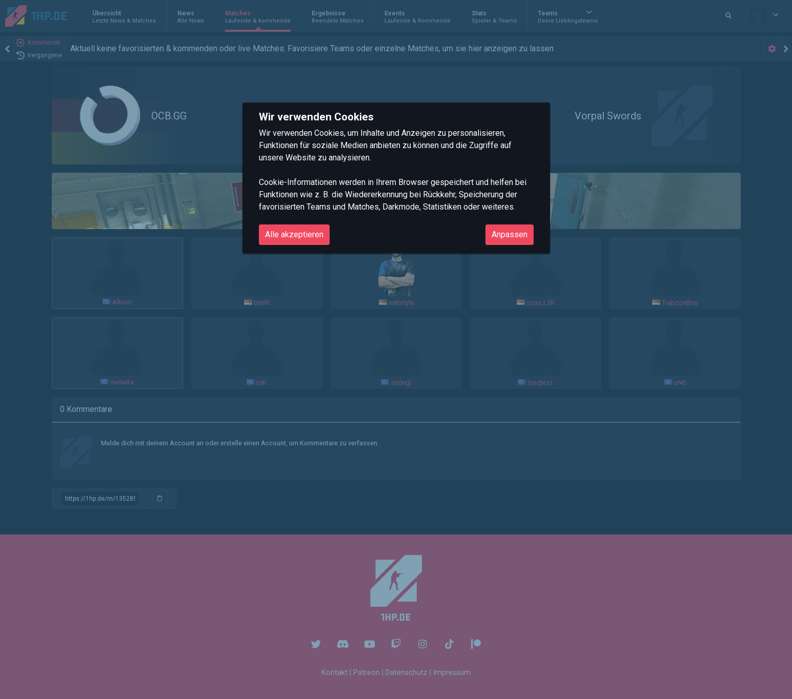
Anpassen (509, 234)
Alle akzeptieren (294, 234)
